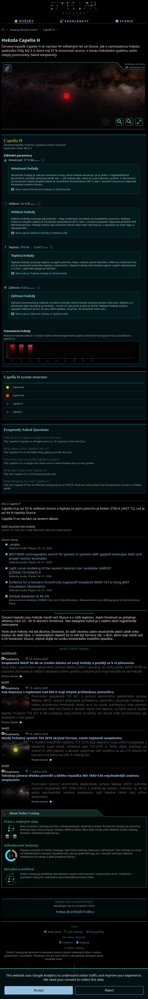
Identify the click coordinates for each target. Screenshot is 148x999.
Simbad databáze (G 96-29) (29, 596)
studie (124, 21)
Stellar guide (52, 931)
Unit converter (73, 931)
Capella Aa (18, 387)
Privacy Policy (95, 931)
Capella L (17, 411)
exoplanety (74, 21)
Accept (39, 990)
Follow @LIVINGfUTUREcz (75, 912)
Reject (109, 990)
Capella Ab (18, 395)
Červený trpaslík (13, 144)
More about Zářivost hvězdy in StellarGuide (39, 313)
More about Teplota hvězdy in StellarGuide (39, 273)
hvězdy (24, 21)
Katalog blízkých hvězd (23, 29)
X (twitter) (66, 942)
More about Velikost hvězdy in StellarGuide (39, 232)
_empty (14, 544)
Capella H (18, 403)
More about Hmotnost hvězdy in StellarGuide (40, 189)
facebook (82, 942)
